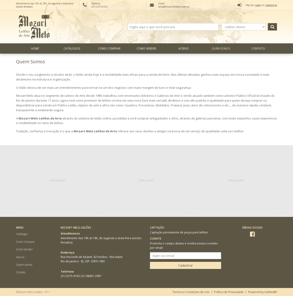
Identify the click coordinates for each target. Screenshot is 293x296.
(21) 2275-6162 (71, 276)
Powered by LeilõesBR (262, 292)
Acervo (183, 48)
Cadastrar (185, 265)
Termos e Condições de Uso (190, 292)
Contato (258, 48)
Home (35, 48)
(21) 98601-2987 (91, 276)
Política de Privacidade (229, 292)
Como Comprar (109, 48)
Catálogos (72, 48)
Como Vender (146, 48)
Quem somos (221, 48)
